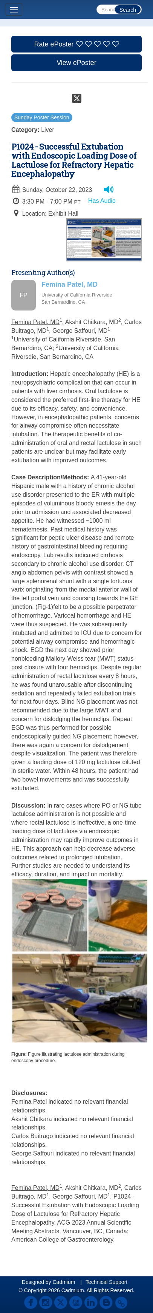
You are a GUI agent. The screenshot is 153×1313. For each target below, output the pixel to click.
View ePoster (76, 62)
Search (127, 10)
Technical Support (106, 1282)
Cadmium (63, 1282)
